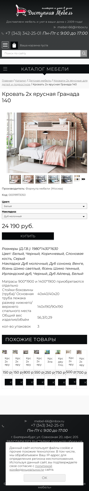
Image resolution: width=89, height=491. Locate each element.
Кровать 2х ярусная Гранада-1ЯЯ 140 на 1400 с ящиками (39, 361)
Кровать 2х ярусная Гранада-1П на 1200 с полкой (7, 361)
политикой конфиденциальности (30, 467)
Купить (27, 236)
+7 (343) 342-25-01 (23, 33)
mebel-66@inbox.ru (72, 27)
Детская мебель (40, 80)
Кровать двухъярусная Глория (60, 361)
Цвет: (6, 201)
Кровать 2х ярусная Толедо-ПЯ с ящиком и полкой (81, 361)
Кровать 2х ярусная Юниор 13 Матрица (71, 361)
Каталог (20, 80)
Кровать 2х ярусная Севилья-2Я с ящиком (28, 361)
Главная (7, 80)
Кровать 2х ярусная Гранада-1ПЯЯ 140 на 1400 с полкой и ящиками (17, 361)
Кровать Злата (49, 360)
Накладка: (9, 211)
